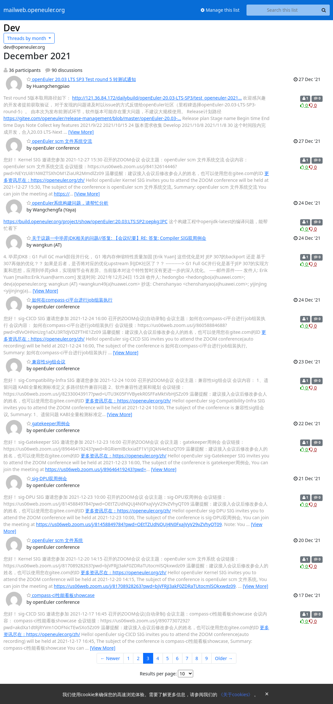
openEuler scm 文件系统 (55, 540)
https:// (62, 194)
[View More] (81, 132)
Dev (12, 27)
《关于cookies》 (236, 694)
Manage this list (220, 10)
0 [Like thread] (304, 105)
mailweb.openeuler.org (34, 10)
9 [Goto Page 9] (206, 658)
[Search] (324, 10)
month (27, 38)
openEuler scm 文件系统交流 (59, 141)
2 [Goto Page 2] (138, 658)
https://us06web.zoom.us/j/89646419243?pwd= (95, 469)
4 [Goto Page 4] (157, 658)
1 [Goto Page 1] (128, 658)
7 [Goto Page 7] (187, 658)
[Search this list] (282, 10)
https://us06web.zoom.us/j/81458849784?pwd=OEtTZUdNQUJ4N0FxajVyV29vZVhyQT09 (129, 524)
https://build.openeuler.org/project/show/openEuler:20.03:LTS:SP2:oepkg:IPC (86, 221)
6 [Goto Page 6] (177, 658)
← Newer (110, 658)
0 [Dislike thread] (313, 105)
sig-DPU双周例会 (47, 478)
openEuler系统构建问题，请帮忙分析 (68, 203)
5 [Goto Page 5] (167, 658)
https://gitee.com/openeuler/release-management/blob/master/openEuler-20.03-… (92, 118)
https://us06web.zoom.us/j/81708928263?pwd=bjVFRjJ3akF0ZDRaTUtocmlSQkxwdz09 (145, 586)
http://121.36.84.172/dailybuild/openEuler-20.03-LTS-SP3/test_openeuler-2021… (157, 98)
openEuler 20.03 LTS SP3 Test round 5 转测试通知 (81, 79)
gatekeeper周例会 (48, 423)
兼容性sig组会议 (46, 362)
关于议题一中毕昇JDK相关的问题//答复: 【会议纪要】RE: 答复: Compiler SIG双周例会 (116, 238)
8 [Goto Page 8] (196, 658)
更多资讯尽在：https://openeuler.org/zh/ (128, 401)
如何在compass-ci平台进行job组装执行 (70, 300)
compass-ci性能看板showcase (61, 595)
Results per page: (158, 673)
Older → (224, 658)
